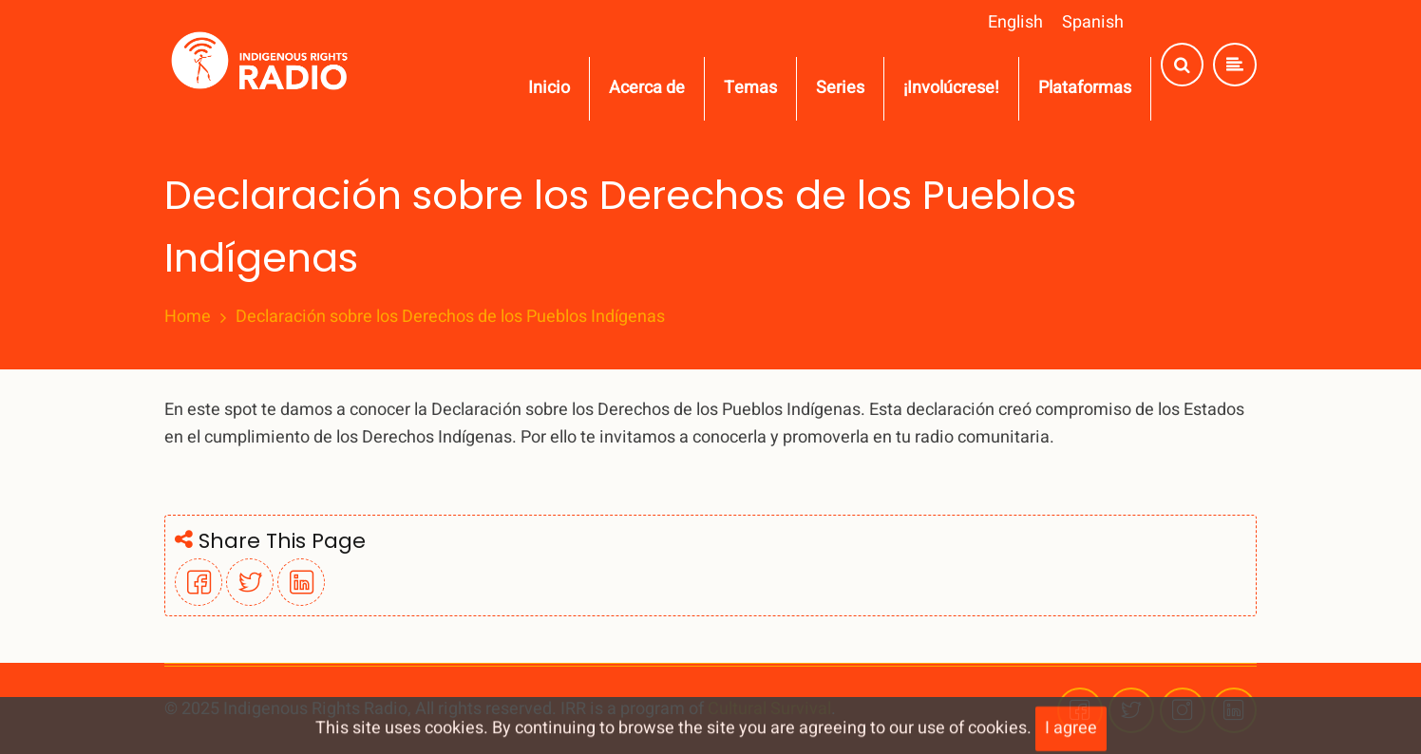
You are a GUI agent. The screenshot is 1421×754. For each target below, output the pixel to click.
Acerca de (647, 88)
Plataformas (1084, 88)
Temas (750, 88)
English (1015, 22)
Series (840, 88)
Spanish (1093, 22)
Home (187, 317)
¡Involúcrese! (951, 88)
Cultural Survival (769, 709)
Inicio (549, 88)
